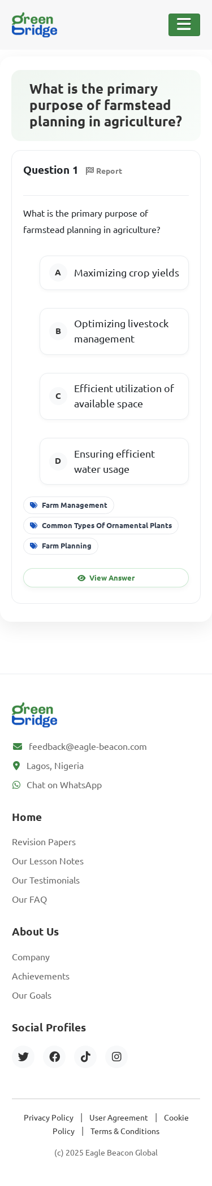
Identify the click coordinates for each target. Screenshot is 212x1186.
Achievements (41, 976)
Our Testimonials (46, 880)
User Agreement (118, 1117)
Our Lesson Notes (48, 861)
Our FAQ (29, 899)
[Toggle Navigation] (184, 25)
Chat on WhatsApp (64, 785)
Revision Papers (44, 842)
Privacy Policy (48, 1117)
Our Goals (31, 995)
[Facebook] (54, 1057)
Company (31, 957)
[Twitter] (23, 1057)
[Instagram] (116, 1057)
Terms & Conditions (124, 1131)
